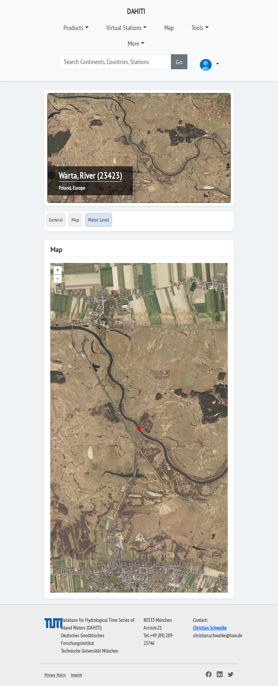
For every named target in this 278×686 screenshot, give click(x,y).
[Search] (115, 61)
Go (179, 62)
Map (169, 27)
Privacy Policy (55, 675)
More (133, 43)
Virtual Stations (124, 27)
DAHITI (136, 11)
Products (73, 27)
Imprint (76, 675)
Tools (197, 27)
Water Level (98, 219)
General (56, 219)
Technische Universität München (89, 651)
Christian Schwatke (210, 627)
